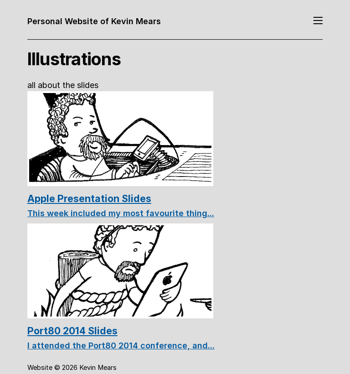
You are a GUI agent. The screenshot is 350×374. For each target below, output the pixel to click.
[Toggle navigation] (318, 21)
